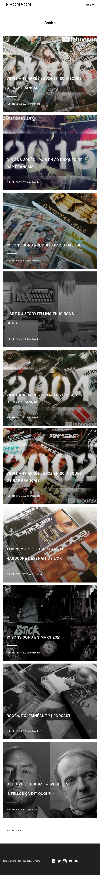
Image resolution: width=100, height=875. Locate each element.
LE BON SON (17, 4)
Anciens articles (14, 830)
